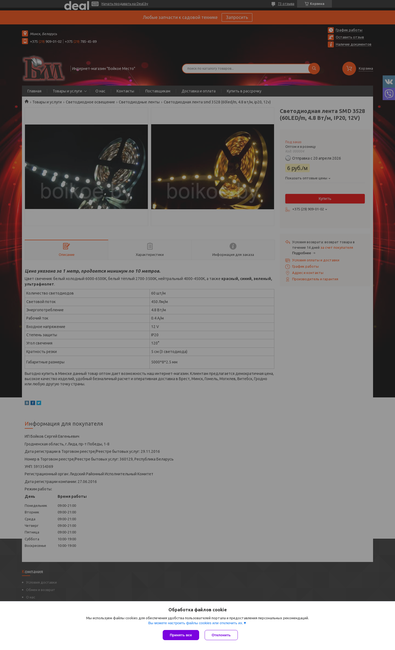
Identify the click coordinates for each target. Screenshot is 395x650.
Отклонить (221, 635)
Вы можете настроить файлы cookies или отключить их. (195, 623)
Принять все (181, 635)
